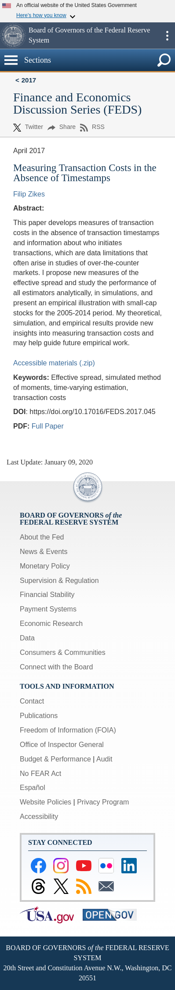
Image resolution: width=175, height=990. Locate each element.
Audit (104, 759)
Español (32, 787)
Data (27, 638)
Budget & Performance (55, 759)
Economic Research (51, 623)
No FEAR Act (40, 773)
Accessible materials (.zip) (54, 363)
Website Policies (45, 802)
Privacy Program (103, 802)
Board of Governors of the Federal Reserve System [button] (89, 35)
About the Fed (42, 537)
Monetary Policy (45, 566)
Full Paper (48, 426)
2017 (29, 80)
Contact (32, 701)
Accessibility (39, 816)
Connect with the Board (56, 667)
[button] (13, 35)
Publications (39, 715)
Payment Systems (48, 609)
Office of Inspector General (62, 744)
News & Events (43, 551)
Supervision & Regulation (59, 580)
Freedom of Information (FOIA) (68, 730)
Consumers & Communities (63, 652)
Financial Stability (47, 594)
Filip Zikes (29, 194)
